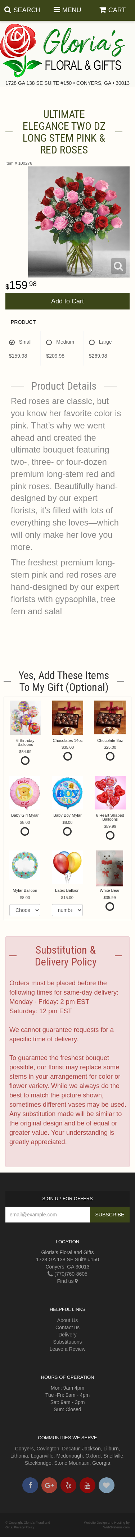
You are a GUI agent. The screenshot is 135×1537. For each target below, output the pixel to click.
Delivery (67, 1335)
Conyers (24, 1448)
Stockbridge (38, 1463)
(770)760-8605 (67, 1274)
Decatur (70, 1448)
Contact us (67, 1327)
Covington (48, 1448)
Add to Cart (67, 301)
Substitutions (67, 1342)
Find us (67, 1281)
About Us (67, 1320)
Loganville (42, 1456)
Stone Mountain (72, 1463)
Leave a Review (68, 1349)
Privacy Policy (24, 1527)
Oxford (92, 1456)
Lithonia (19, 1456)
